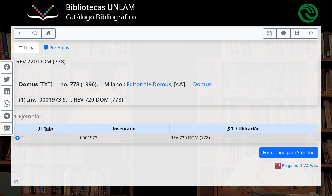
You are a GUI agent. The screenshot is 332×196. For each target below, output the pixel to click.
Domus (202, 84)
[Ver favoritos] (311, 33)
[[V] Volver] (21, 33)
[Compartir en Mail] (7, 128)
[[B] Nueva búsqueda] (35, 33)
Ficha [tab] (27, 48)
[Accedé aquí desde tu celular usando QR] (270, 33)
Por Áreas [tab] (56, 48)
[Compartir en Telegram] (7, 116)
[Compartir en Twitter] (7, 80)
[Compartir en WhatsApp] (7, 104)
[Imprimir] (283, 33)
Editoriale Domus (148, 84)
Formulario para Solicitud (289, 152)
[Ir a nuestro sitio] (48, 33)
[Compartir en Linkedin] (7, 92)
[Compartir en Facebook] (7, 67)
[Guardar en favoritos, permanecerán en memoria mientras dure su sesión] (297, 33)
